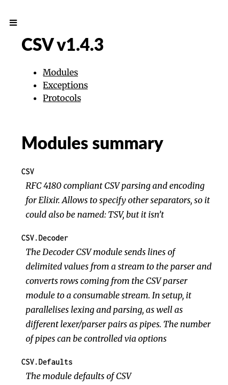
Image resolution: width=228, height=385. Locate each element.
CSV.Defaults (47, 361)
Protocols (62, 98)
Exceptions (65, 85)
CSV (27, 171)
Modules (60, 72)
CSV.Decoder (44, 237)
